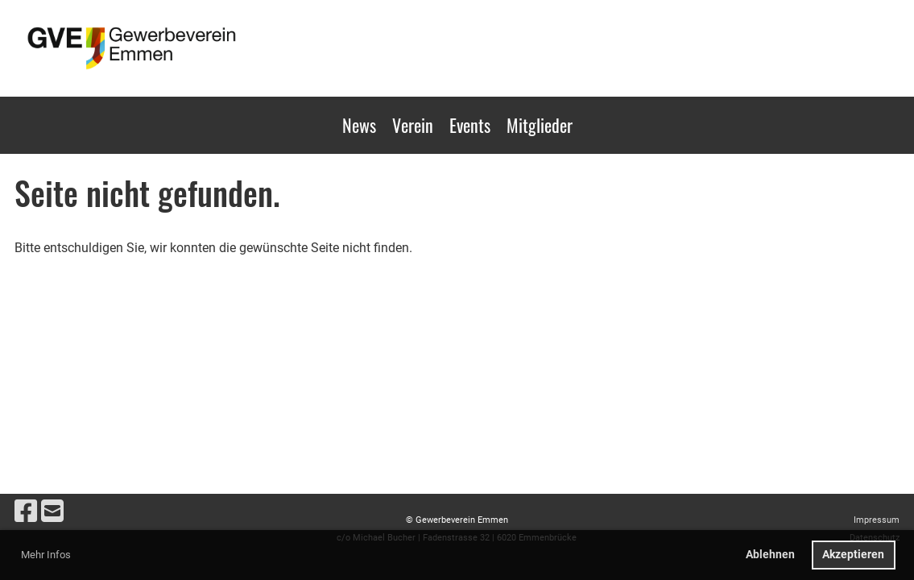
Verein (412, 125)
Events (469, 125)
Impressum (877, 520)
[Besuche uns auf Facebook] (25, 511)
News (359, 125)
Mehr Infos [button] (46, 555)
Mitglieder (540, 125)
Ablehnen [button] (770, 554)
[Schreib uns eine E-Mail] (52, 511)
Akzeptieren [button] (853, 554)
